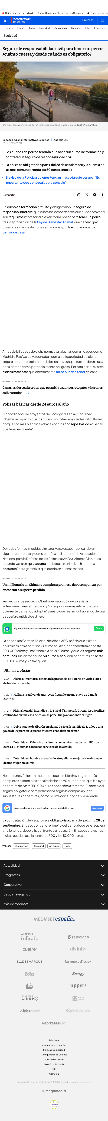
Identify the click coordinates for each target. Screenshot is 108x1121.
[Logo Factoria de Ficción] (78, 961)
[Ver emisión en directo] (88, 20)
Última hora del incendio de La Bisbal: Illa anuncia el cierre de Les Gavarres (44, 13)
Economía (99, 28)
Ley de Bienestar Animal (55, 222)
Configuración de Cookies (54, 1054)
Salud (87, 28)
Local (32, 28)
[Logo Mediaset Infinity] (29, 937)
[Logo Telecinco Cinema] (30, 998)
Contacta (54, 1073)
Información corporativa (54, 1045)
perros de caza (13, 232)
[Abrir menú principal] (102, 20)
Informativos (21, 846)
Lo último (9, 28)
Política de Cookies (54, 1059)
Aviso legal (54, 1040)
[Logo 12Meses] (78, 998)
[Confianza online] (54, 1108)
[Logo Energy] (78, 973)
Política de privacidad (54, 1050)
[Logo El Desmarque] (29, 962)
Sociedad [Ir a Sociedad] (10, 36)
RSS (54, 1069)
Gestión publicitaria (54, 1064)
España (21, 28)
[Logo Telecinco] (78, 937)
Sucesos (76, 28)
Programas (54, 875)
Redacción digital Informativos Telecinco (25, 140)
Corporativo (54, 884)
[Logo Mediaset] (54, 921)
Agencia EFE (61, 140)
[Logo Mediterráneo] (54, 1023)
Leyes (67, 846)
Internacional (60, 28)
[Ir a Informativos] (21, 20)
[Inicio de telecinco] (5, 20)
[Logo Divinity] (78, 949)
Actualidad (54, 865)
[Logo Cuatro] (30, 949)
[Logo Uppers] (78, 986)
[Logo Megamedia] (56, 1091)
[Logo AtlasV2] (29, 1011)
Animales (54, 846)
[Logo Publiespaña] (78, 1010)
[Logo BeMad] (29, 986)
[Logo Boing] (29, 973)
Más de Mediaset (54, 904)
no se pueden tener (70, 372)
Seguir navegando (54, 894)
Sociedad (44, 28)
